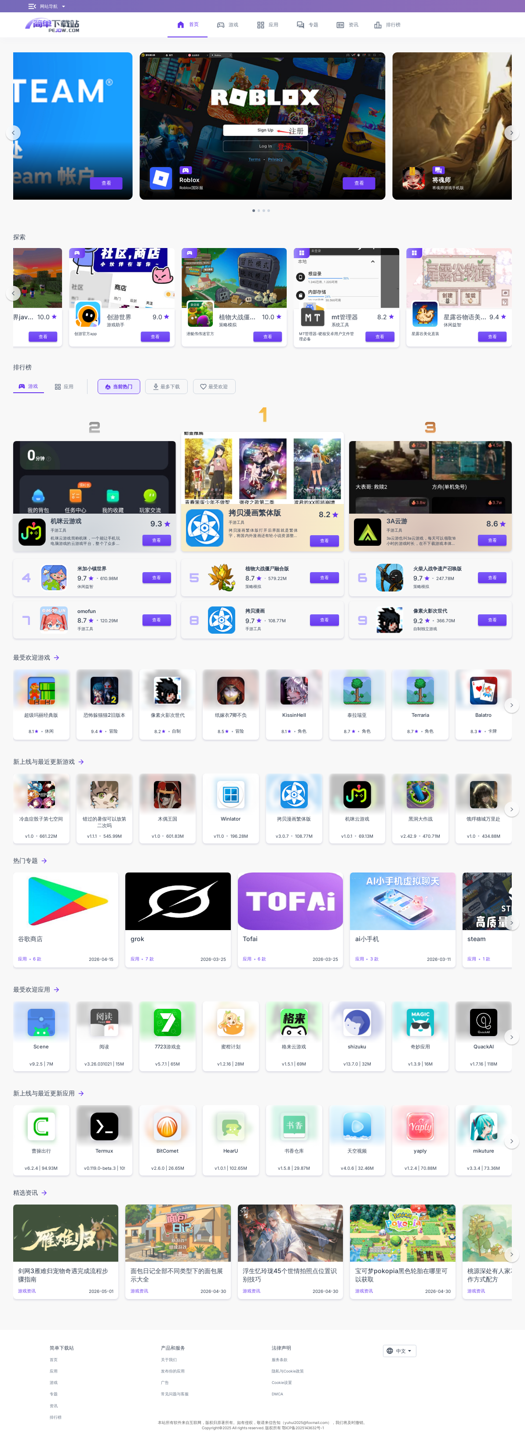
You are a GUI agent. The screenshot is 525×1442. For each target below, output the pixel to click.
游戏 (54, 1382)
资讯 (54, 1406)
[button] (13, 132)
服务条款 (280, 1360)
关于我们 (169, 1360)
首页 (54, 1360)
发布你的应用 (173, 1371)
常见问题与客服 (175, 1394)
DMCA (277, 1394)
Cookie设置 (282, 1382)
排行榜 (56, 1417)
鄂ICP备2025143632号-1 (303, 1428)
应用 (54, 1371)
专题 (54, 1394)
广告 (165, 1382)
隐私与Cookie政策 (288, 1371)
